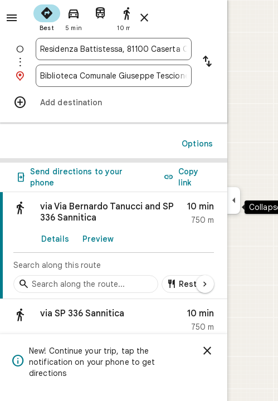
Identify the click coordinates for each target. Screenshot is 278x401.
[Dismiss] (207, 351)
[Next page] (205, 284)
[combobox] (113, 49)
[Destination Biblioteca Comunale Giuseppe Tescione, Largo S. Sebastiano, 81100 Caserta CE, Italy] (113, 75)
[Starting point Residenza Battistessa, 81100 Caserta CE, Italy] (113, 49)
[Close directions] (144, 17)
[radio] (46, 16)
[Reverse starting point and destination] (207, 62)
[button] (113, 322)
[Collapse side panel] (233, 200)
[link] (113, 245)
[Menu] (11, 17)
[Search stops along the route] (85, 284)
